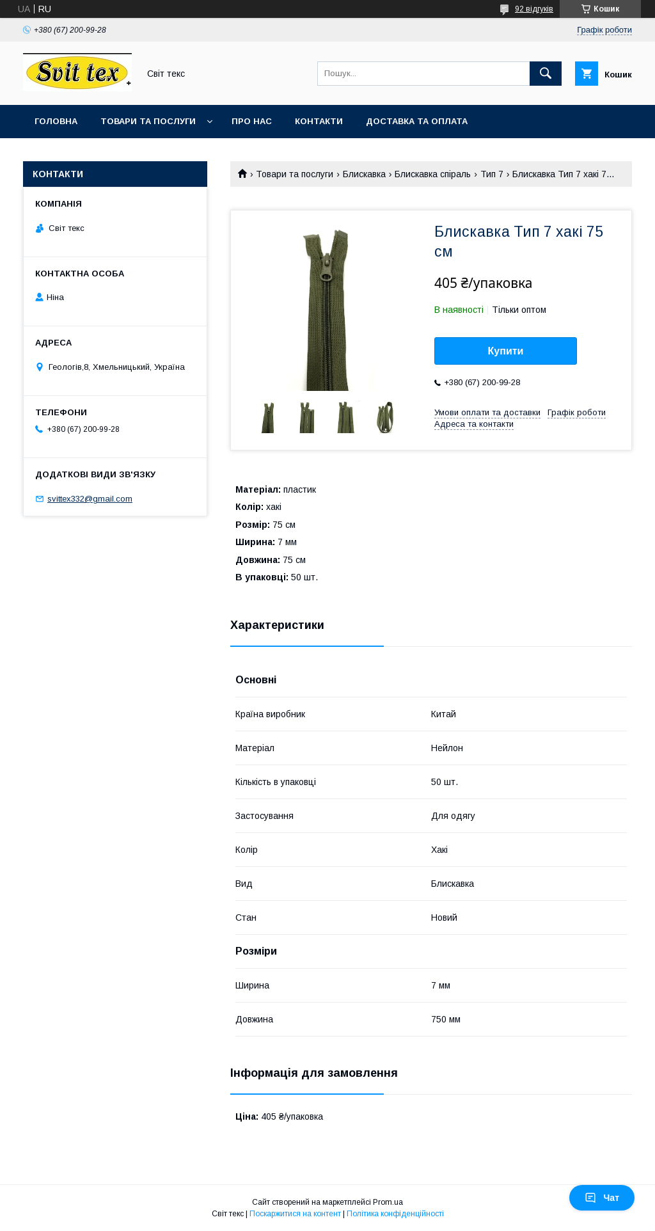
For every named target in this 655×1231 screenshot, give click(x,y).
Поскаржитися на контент (295, 1213)
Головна (56, 121)
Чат (602, 1197)
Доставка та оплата (417, 121)
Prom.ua (388, 1202)
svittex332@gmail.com (89, 499)
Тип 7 (491, 174)
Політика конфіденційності (395, 1213)
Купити (506, 350)
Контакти (319, 121)
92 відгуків (534, 8)
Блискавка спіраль (433, 174)
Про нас (252, 121)
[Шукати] (546, 73)
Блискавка (364, 174)
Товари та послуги (148, 121)
